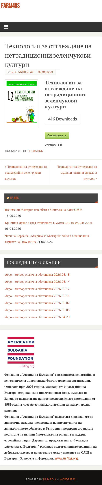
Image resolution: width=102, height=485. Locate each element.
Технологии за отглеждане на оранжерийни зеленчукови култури (26, 172)
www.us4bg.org (66, 458)
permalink (35, 151)
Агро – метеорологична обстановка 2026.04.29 (37, 317)
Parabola (50, 479)
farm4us (10, 5)
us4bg (14, 198)
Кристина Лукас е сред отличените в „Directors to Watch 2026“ (49, 223)
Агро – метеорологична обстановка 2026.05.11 (37, 296)
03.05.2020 (45, 72)
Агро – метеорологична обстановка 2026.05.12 (37, 289)
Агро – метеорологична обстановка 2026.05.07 (37, 303)
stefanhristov (23, 72)
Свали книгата (56, 135)
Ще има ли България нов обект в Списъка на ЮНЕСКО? (43, 210)
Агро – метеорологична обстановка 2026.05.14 (37, 281)
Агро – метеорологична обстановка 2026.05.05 (37, 310)
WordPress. (68, 479)
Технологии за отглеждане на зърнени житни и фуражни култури (77, 172)
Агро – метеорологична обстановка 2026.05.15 (37, 274)
